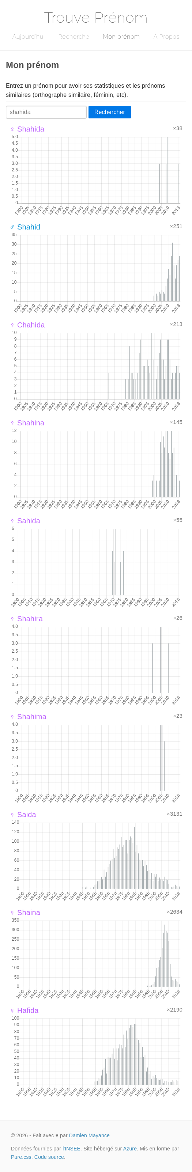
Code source (49, 1157)
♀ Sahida (25, 521)
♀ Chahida (27, 325)
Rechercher (109, 112)
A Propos (167, 36)
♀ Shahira (26, 619)
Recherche (74, 36)
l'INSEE (71, 1149)
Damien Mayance (89, 1135)
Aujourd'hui (28, 36)
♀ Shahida (27, 129)
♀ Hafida (24, 1010)
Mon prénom (121, 36)
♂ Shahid (25, 227)
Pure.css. (22, 1157)
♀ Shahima (28, 717)
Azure (130, 1149)
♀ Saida (23, 815)
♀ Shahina (27, 423)
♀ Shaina (25, 913)
